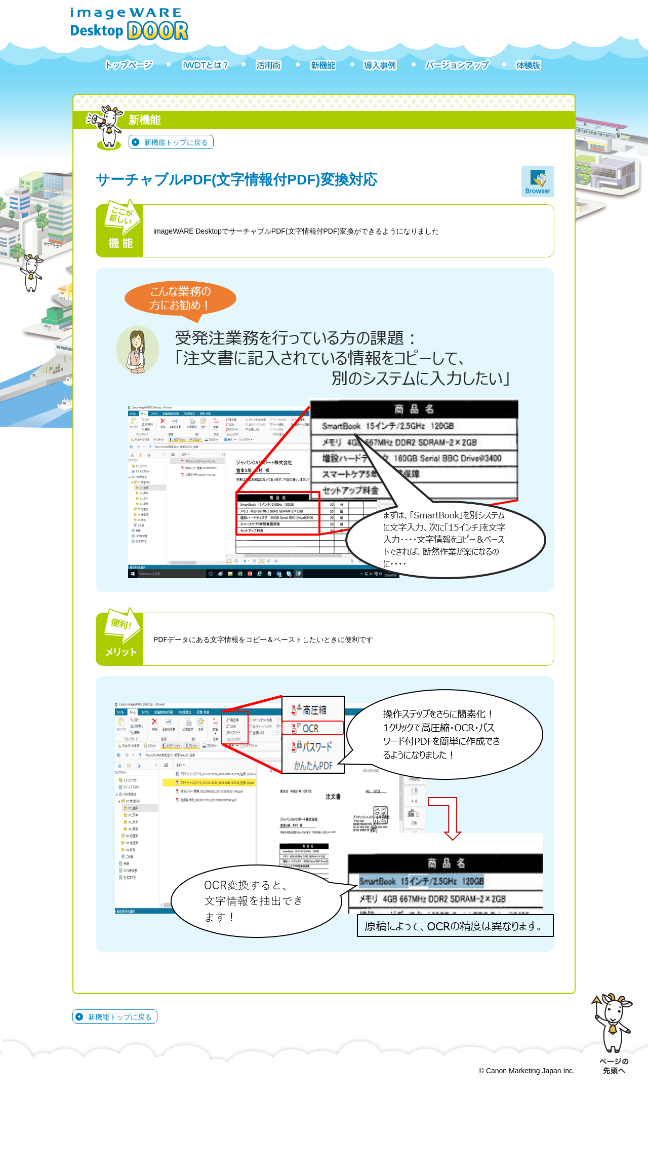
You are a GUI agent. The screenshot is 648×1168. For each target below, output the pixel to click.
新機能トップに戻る (176, 142)
